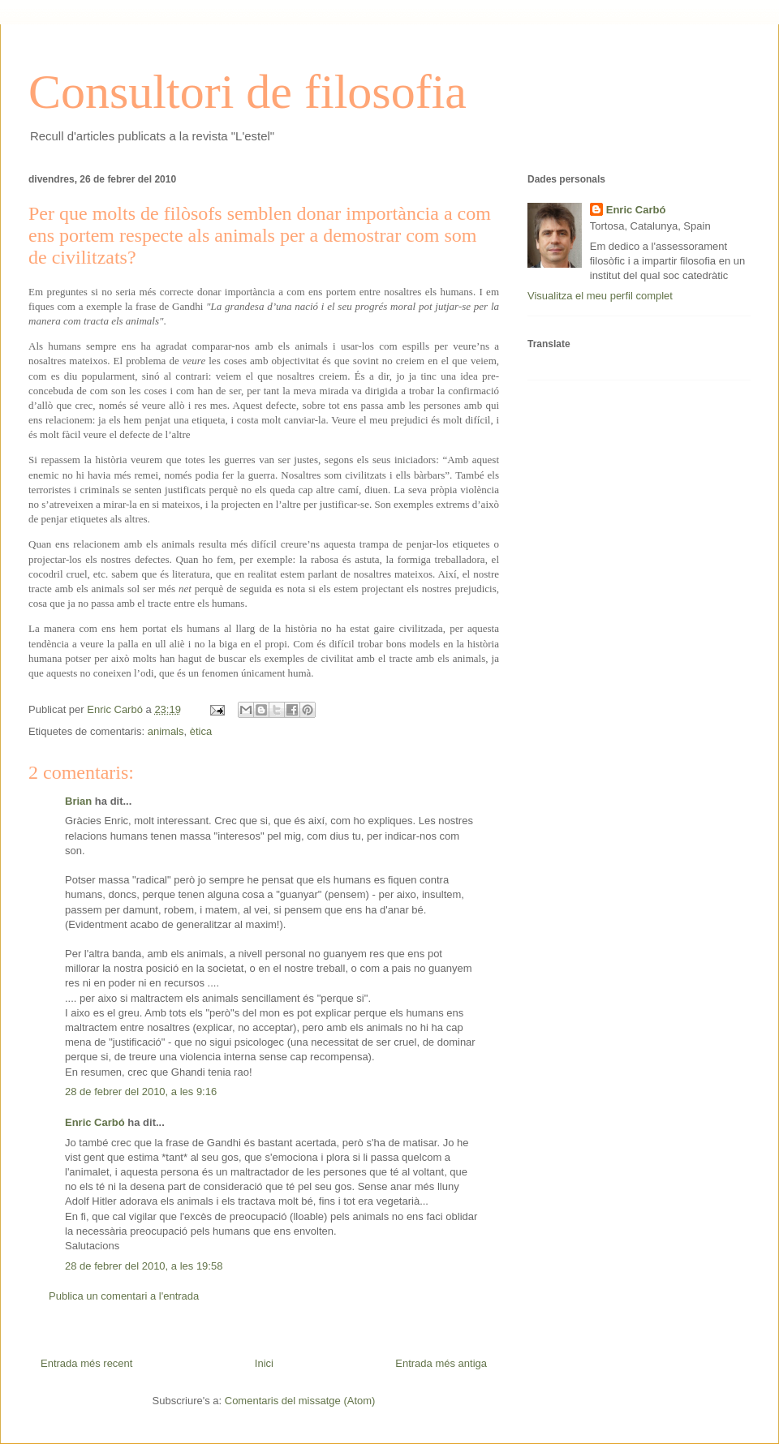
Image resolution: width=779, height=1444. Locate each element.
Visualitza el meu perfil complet (600, 296)
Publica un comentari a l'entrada (124, 1296)
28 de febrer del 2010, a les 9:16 (141, 1091)
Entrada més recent (86, 1363)
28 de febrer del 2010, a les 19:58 (143, 1266)
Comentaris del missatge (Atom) (300, 1401)
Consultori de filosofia (247, 91)
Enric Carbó (95, 1122)
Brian (78, 801)
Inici (264, 1363)
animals (166, 731)
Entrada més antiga (441, 1363)
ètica (201, 731)
